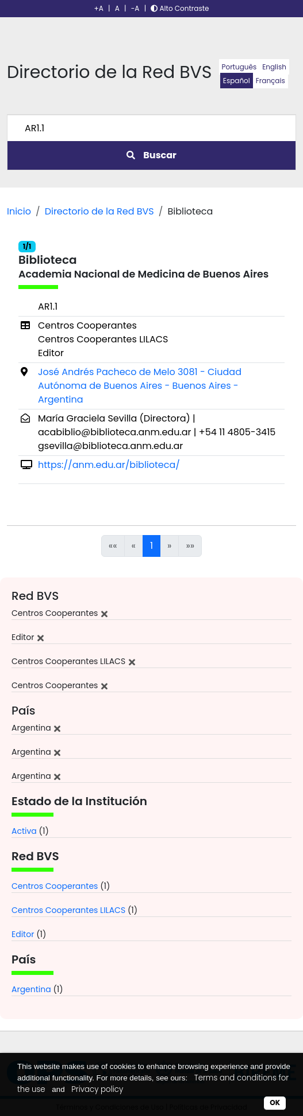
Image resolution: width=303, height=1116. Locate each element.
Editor (22, 934)
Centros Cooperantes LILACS (68, 910)
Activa (24, 831)
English (274, 67)
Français (270, 80)
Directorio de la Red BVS (99, 211)
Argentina (31, 989)
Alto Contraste (180, 8)
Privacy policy (97, 1089)
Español (236, 80)
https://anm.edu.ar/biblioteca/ (109, 464)
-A (135, 8)
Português (239, 67)
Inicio (19, 211)
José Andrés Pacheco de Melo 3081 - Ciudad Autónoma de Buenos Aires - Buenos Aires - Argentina (139, 385)
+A (98, 8)
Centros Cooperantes (54, 886)
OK (275, 1102)
